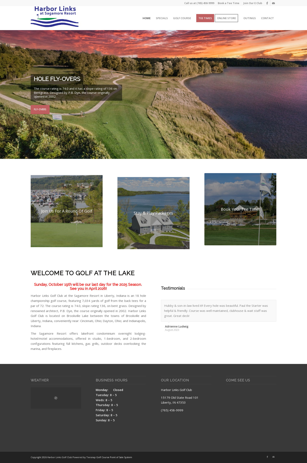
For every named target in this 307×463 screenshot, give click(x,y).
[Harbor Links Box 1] (67, 220)
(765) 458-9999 (205, 3)
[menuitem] (251, 3)
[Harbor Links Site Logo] (54, 18)
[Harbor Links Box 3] (240, 209)
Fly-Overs (40, 109)
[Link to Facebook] (267, 3)
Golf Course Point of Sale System (114, 457)
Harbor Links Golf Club (176, 390)
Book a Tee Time (228, 3)
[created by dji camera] (153, 229)
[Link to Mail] (273, 3)
